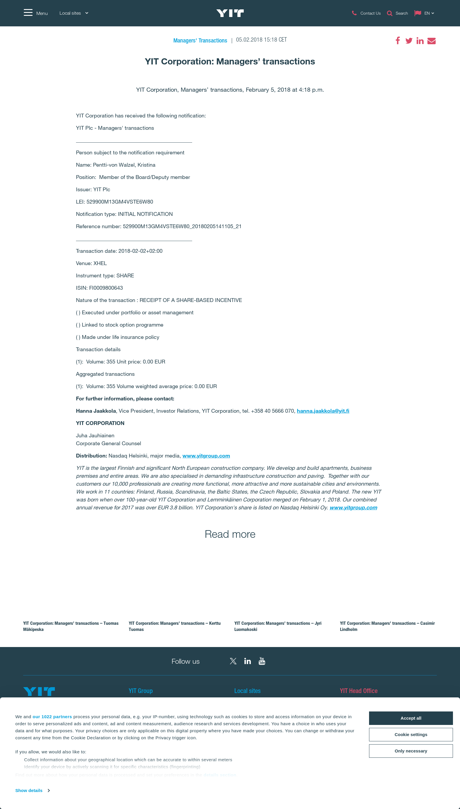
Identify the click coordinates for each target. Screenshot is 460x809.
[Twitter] (409, 40)
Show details (29, 790)
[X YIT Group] (233, 661)
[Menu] (35, 13)
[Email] (431, 40)
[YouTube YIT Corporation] (262, 661)
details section (220, 774)
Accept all (411, 718)
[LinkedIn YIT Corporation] (247, 661)
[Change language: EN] (425, 13)
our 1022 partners (52, 716)
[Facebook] (398, 40)
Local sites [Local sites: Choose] (74, 13)
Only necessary (411, 750)
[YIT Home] (230, 13)
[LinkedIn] (420, 40)
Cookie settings (411, 734)
